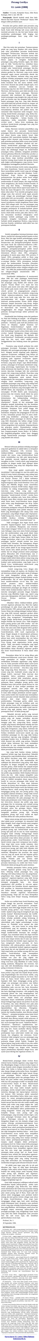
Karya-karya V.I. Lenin (13, 1337)
